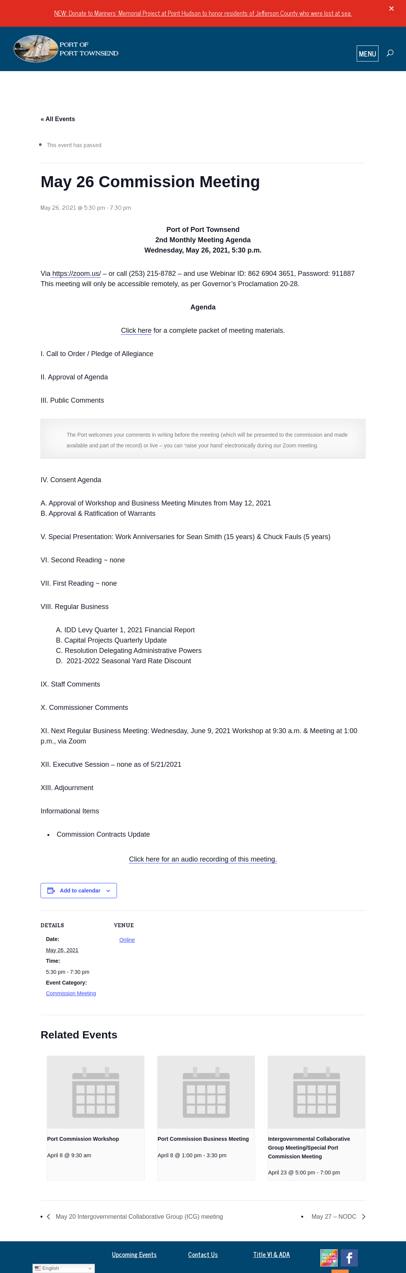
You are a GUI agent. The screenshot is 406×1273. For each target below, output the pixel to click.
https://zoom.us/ (75, 273)
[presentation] (95, 1092)
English (47, 1268)
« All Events (58, 119)
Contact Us (203, 1254)
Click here (136, 330)
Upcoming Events (134, 1254)
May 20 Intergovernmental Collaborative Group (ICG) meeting (138, 1216)
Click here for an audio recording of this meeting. (203, 859)
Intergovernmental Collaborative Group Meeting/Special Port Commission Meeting (309, 1147)
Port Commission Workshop (83, 1139)
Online (127, 940)
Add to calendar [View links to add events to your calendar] (80, 891)
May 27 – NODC (335, 1216)
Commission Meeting (71, 993)
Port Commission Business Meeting (203, 1139)
